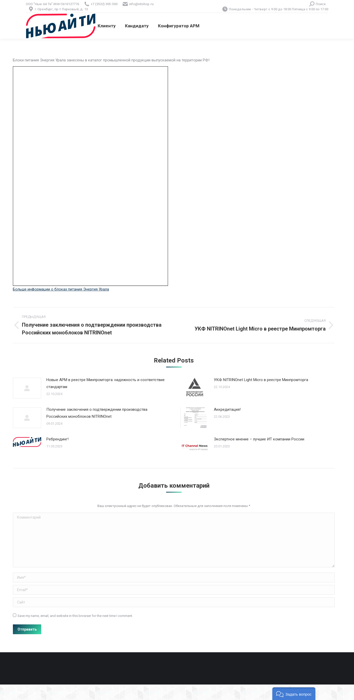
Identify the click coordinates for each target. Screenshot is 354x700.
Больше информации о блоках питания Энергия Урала (61, 289)
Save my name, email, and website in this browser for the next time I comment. (75, 616)
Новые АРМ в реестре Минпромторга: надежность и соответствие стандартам (105, 383)
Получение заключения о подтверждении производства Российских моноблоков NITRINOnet (96, 413)
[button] (293, 693)
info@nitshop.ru (141, 4)
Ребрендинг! (57, 439)
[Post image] (27, 388)
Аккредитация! (227, 409)
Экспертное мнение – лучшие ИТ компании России (259, 439)
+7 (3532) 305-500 (104, 4)
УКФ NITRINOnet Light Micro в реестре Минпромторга (261, 379)
